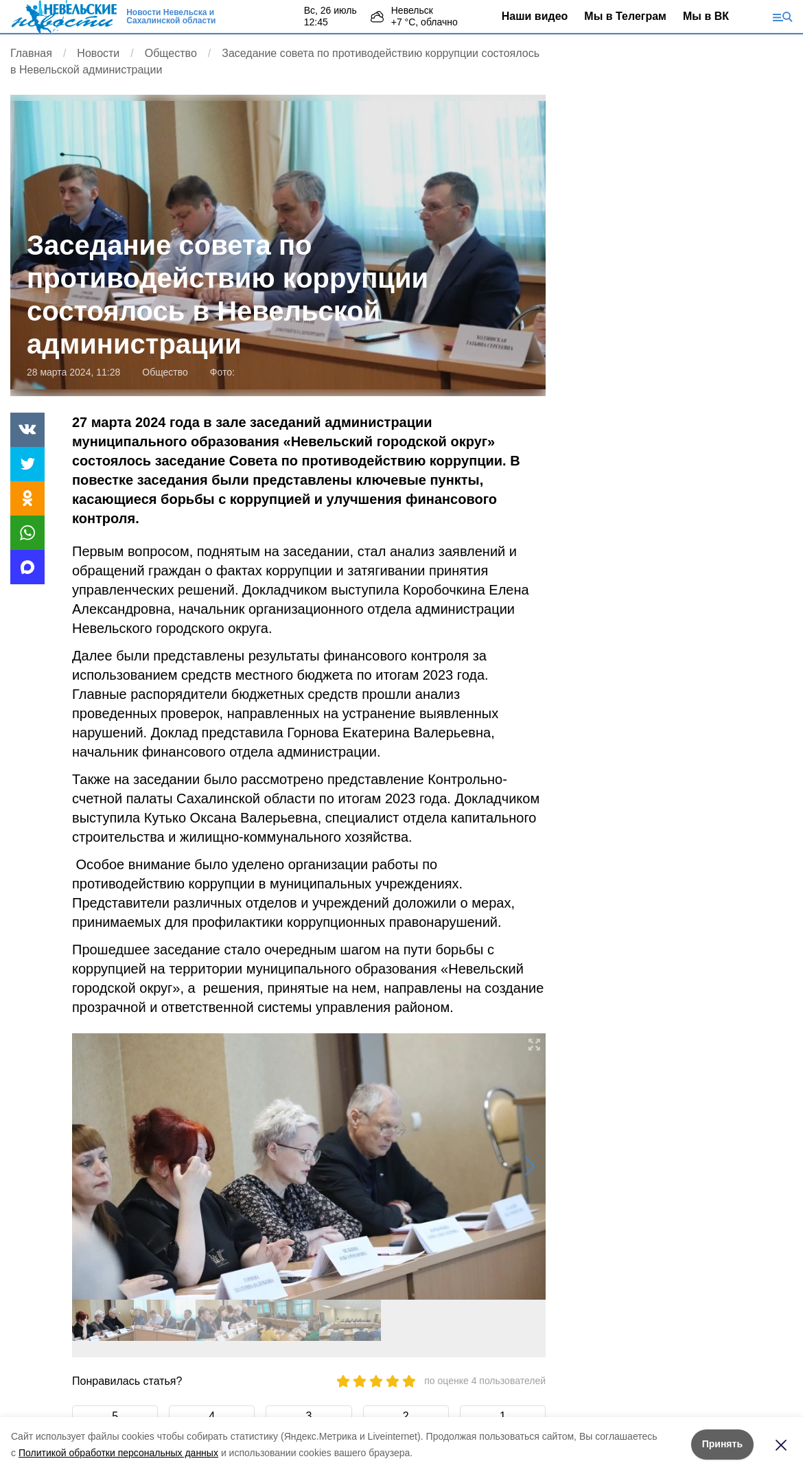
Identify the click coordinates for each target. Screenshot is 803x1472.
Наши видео (535, 16)
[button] (529, 1166)
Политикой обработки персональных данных (118, 1452)
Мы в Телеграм (625, 16)
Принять (722, 1443)
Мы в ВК (706, 16)
